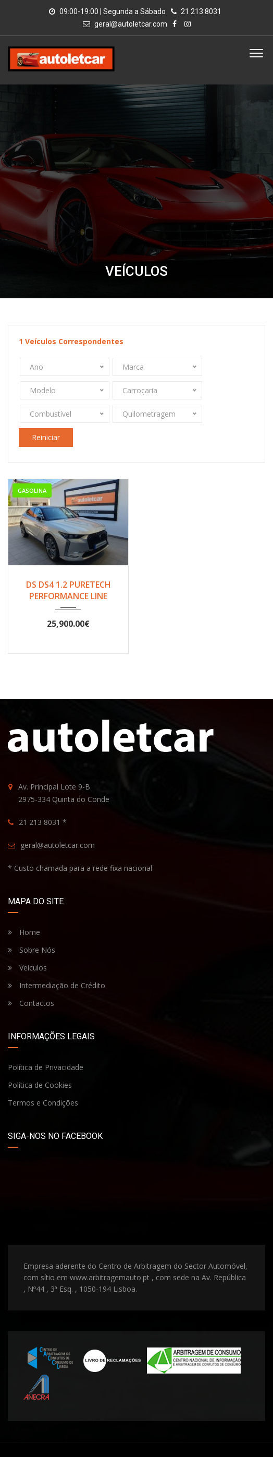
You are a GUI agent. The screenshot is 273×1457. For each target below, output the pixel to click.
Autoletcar (110, 1440)
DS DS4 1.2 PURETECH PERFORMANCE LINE (68, 566)
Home (24, 909)
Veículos (27, 944)
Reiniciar (46, 414)
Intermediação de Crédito (56, 962)
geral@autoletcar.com (130, 24)
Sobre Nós (31, 926)
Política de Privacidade (45, 1044)
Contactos (31, 980)
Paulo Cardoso (180, 1440)
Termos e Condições (43, 1079)
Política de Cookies (40, 1061)
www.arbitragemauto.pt (110, 1254)
